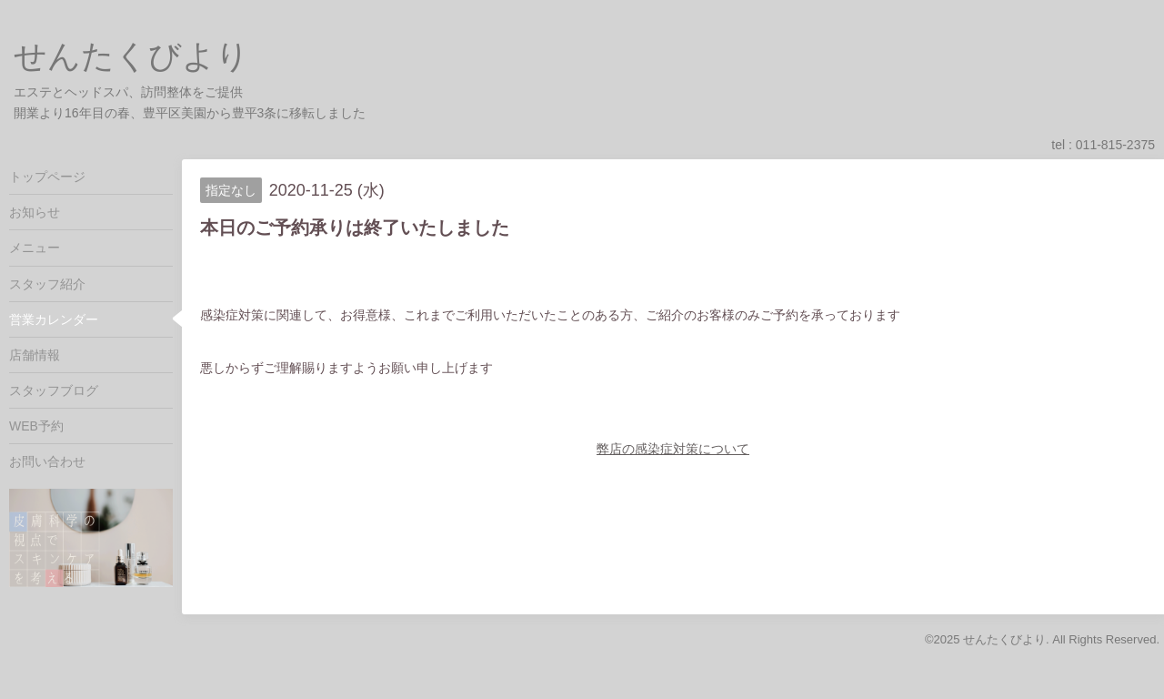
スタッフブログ (53, 390)
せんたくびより (131, 56)
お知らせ (34, 212)
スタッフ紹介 (47, 284)
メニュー (34, 247)
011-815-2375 (1115, 144)
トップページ (47, 176)
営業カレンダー (53, 319)
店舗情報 (34, 355)
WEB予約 (36, 426)
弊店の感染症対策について (673, 448)
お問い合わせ (47, 461)
